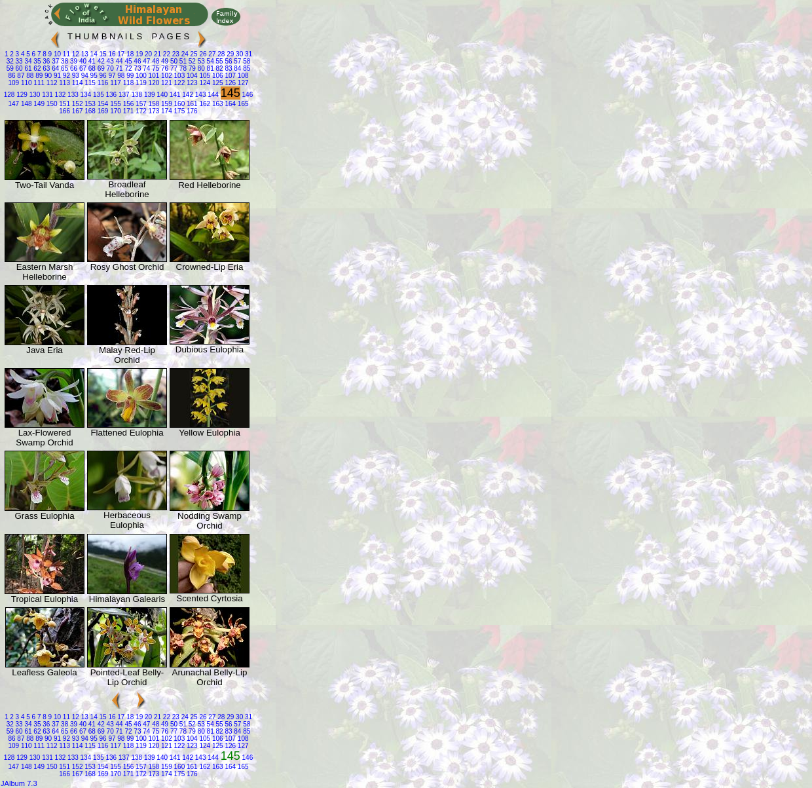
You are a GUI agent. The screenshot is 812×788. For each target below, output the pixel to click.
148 (25, 103)
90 (47, 75)
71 (118, 68)
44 (118, 61)
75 (154, 68)
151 (64, 103)
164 (229, 103)
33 (18, 61)
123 (191, 82)
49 (163, 61)
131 (46, 94)
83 (227, 68)
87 (20, 75)
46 (136, 61)
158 (153, 103)
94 (83, 75)
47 (145, 61)
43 (109, 61)
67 (81, 68)
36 (45, 61)
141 (174, 94)
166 (64, 111)
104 (191, 75)
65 (63, 68)
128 (9, 94)
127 (242, 82)
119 (140, 82)
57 (237, 61)
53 (200, 61)
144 (212, 94)
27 (211, 54)
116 (102, 82)
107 (229, 75)
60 (18, 68)
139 (148, 94)
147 (13, 103)
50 (172, 61)
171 (127, 111)
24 (184, 54)
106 (216, 75)
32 (10, 61)
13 (83, 54)
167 (76, 111)
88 (28, 75)
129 (20, 94)
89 (38, 75)
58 (245, 61)
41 (91, 61)
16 (111, 54)
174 (165, 111)
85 (245, 68)
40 (81, 61)
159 (165, 103)
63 (45, 68)
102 (165, 75)
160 (178, 103)
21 (156, 54)
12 (74, 54)
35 (36, 61)
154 (102, 103)
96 (102, 75)
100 (140, 75)
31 (247, 54)
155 (114, 103)
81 (209, 68)
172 (140, 111)
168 (89, 111)
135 (97, 94)
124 (204, 82)
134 (85, 94)
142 (187, 94)
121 (165, 82)
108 (242, 75)
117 (114, 82)
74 (145, 68)
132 (59, 94)
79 (191, 68)
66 (72, 68)
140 (161, 94)
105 (204, 75)
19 (138, 54)
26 (202, 54)
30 (238, 54)
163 (216, 103)
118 (127, 82)
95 (93, 75)
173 (153, 111)
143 (199, 94)
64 (54, 68)
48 (154, 61)
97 (111, 75)
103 (178, 75)
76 (163, 68)
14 (93, 54)
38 (63, 61)
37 (54, 61)
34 (27, 61)
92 (65, 75)
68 (91, 68)
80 (200, 68)
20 (147, 54)
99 (129, 75)
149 (38, 103)
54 (209, 61)
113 (64, 82)
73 (136, 68)
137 (123, 94)
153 (89, 103)
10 (56, 54)
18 (129, 54)
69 (100, 68)
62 (36, 68)
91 (56, 75)
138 (136, 94)
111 (38, 82)
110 (25, 82)
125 (216, 82)
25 (193, 54)
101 (153, 75)
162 (204, 103)
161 (191, 103)
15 (102, 54)
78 (182, 68)
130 (34, 94)
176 (191, 111)
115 (89, 82)
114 (76, 82)
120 (153, 82)
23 (174, 54)
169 (102, 111)
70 (109, 68)
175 (178, 111)
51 (182, 61)
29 (229, 54)
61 (27, 68)
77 (172, 68)
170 (114, 111)
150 (51, 103)
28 (220, 54)
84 (237, 68)
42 (100, 61)
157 (140, 103)
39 (72, 61)
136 (110, 94)
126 (229, 82)
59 (10, 68)
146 (246, 94)
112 (51, 82)
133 (71, 94)
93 (74, 75)
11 (65, 54)
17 (120, 54)
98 (120, 75)
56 (227, 61)
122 (178, 82)
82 (218, 68)
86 (11, 75)
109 (13, 82)
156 (127, 103)
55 (218, 61)
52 (191, 61)
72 (127, 68)
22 (165, 54)
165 (242, 103)
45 (127, 61)
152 (76, 103)
